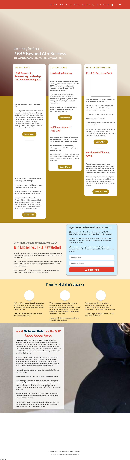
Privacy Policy (54, 454)
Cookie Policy (62, 454)
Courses (69, 5)
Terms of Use (76, 454)
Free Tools (53, 5)
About (99, 5)
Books (62, 5)
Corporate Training (88, 5)
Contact (106, 5)
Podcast (76, 5)
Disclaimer (69, 454)
